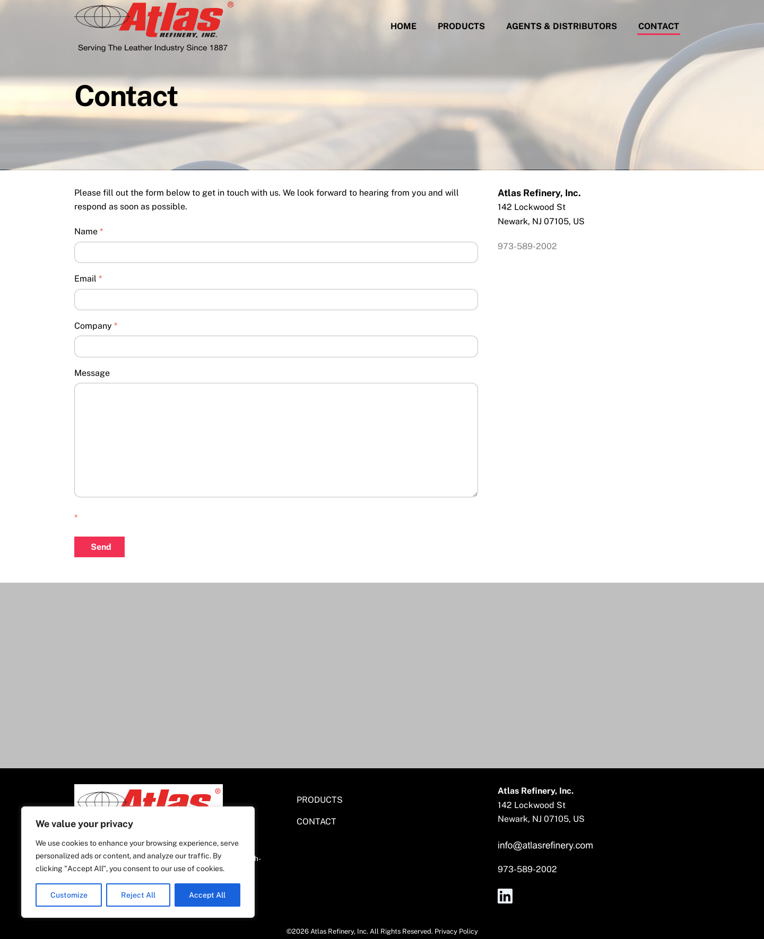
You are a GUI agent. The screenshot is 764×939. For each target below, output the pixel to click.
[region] (138, 862)
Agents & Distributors (561, 26)
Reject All (138, 895)
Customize (69, 895)
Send (101, 547)
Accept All (207, 895)
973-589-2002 (527, 246)
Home (403, 26)
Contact (658, 26)
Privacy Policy (456, 931)
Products (461, 26)
